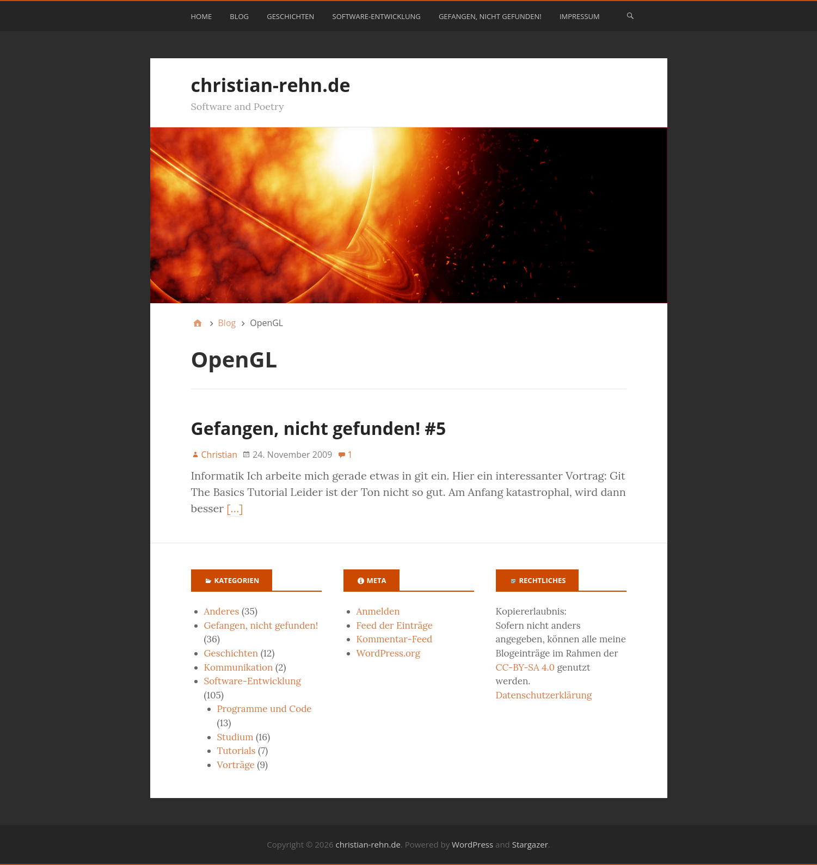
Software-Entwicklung (377, 16)
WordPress (472, 844)
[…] (234, 508)
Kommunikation (238, 667)
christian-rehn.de (271, 84)
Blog (239, 16)
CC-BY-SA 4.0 (525, 667)
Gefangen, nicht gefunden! (490, 16)
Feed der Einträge (395, 625)
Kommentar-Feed (395, 639)
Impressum (580, 16)
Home (201, 16)
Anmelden (378, 611)
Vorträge (236, 765)
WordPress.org (388, 653)
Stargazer (530, 844)
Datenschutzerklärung (544, 695)
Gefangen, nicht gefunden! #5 (318, 428)
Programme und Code (264, 709)
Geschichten (290, 16)
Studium (235, 737)
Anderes (221, 611)
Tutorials (236, 751)
